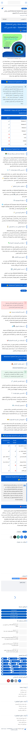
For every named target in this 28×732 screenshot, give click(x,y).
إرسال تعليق (22, 582)
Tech (6, 671)
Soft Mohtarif (14, 610)
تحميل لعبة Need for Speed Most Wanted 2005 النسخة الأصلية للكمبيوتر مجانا (10, 638)
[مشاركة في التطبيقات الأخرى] (11, 537)
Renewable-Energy (19, 669)
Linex (5, 663)
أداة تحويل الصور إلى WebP (21, 718)
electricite (5, 661)
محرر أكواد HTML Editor (21, 720)
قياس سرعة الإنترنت (22, 708)
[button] (21, 537)
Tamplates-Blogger (19, 671)
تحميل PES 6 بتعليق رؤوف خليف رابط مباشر (11, 632)
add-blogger (13, 658)
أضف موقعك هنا (14, 615)
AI (4, 658)
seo (6, 669)
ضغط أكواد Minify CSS (22, 724)
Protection (5, 666)
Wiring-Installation (14, 674)
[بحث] (2, 3)
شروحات (22, 658)
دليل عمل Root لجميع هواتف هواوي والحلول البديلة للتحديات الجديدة (11, 651)
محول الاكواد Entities (22, 722)
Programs (24, 8)
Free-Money (22, 663)
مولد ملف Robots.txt (22, 706)
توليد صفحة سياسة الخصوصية (20, 704)
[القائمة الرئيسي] (26, 3)
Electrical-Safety (15, 661)
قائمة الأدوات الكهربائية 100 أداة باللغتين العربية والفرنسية (10, 644)
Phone (23, 666)
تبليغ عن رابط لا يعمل (22, 694)
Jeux (13, 663)
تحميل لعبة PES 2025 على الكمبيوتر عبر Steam (10, 625)
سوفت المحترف (14, 612)
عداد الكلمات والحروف (22, 696)
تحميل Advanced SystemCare (20, 367)
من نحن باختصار (23, 690)
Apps (24, 661)
